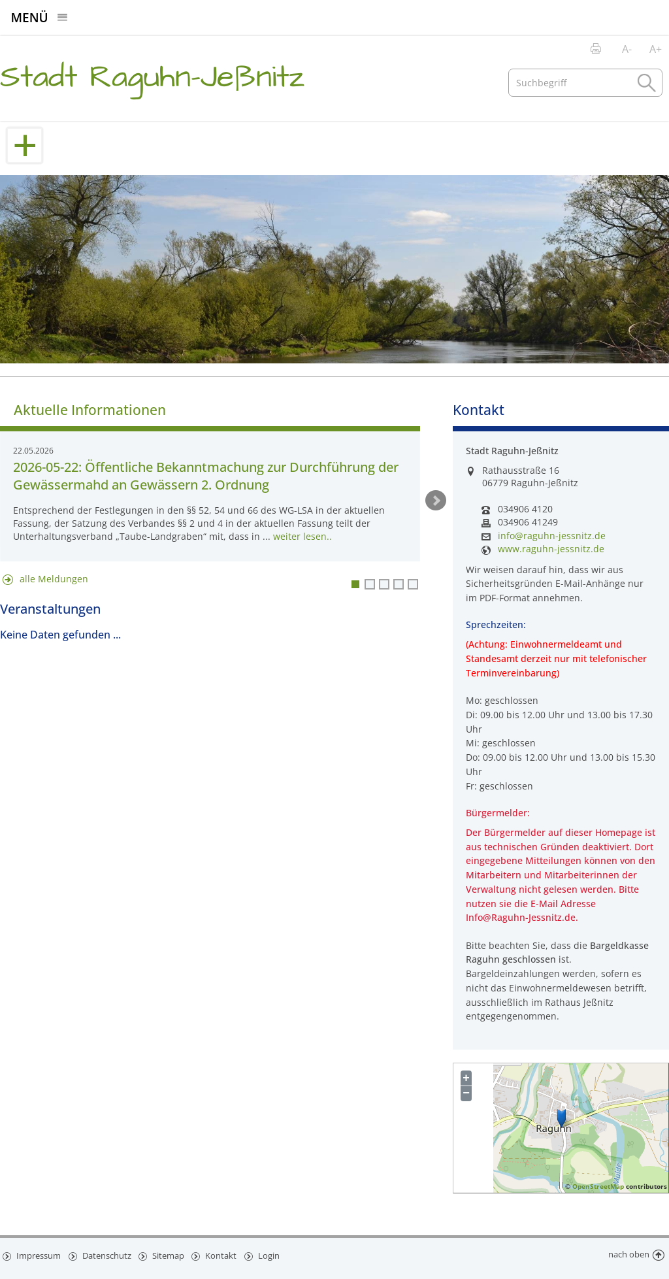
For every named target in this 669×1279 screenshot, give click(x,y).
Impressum (38, 1255)
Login (272, 1255)
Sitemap (170, 1255)
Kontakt (223, 1255)
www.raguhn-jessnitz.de (551, 549)
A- (627, 49)
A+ (655, 49)
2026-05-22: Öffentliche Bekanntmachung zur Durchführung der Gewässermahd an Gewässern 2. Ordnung (206, 476)
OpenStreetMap (598, 1186)
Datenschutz (107, 1255)
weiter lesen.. (302, 536)
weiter (435, 500)
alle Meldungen (54, 579)
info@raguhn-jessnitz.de (552, 535)
